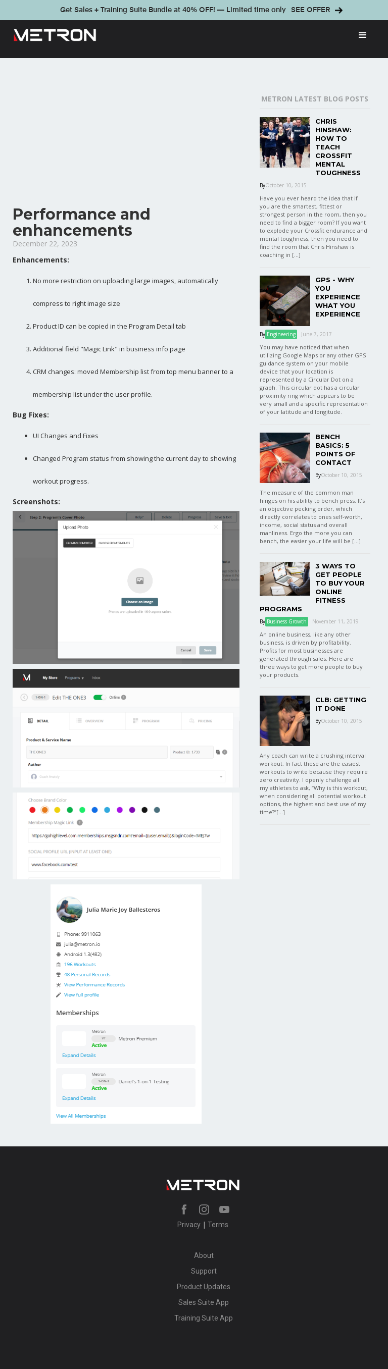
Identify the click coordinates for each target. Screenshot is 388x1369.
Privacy (189, 1225)
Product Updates (203, 1287)
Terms (218, 1225)
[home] (179, 35)
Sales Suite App (203, 1302)
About (204, 1255)
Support (204, 1271)
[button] (363, 35)
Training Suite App (203, 1318)
